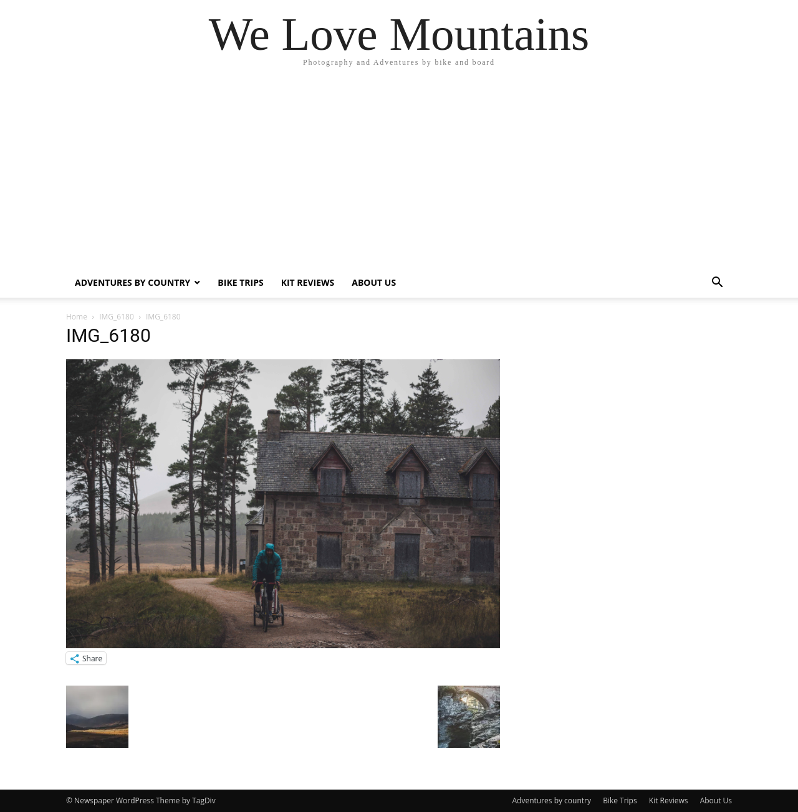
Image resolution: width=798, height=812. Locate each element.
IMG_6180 (116, 316)
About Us (374, 282)
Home (76, 316)
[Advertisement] (399, 174)
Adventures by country (132, 282)
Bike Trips (240, 282)
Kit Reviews (308, 282)
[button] (717, 284)
